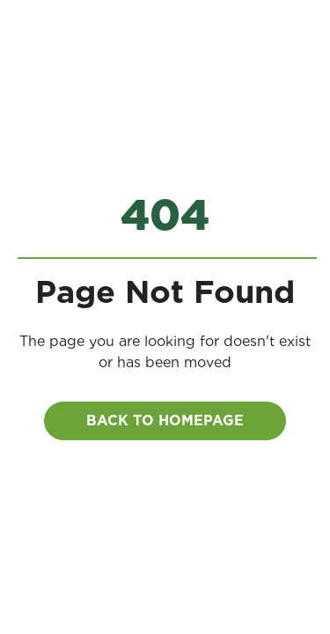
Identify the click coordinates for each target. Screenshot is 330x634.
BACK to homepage (165, 420)
